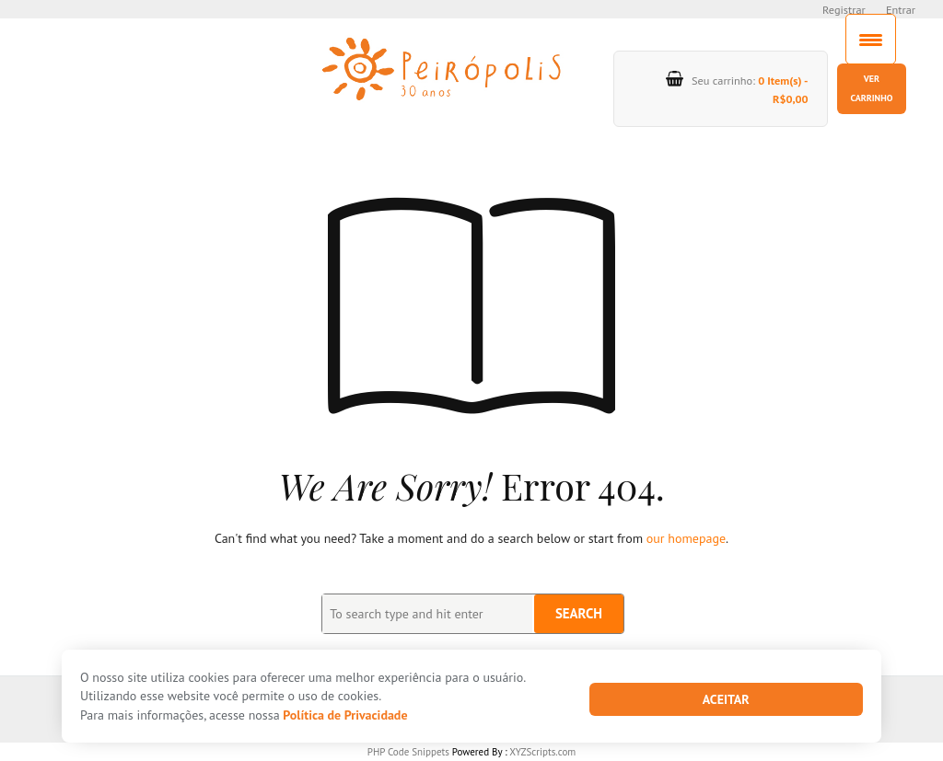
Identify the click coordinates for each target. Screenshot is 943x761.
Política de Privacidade (345, 715)
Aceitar (726, 699)
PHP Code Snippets (408, 751)
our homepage (686, 538)
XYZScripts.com (542, 751)
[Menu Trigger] (870, 39)
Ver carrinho (871, 88)
